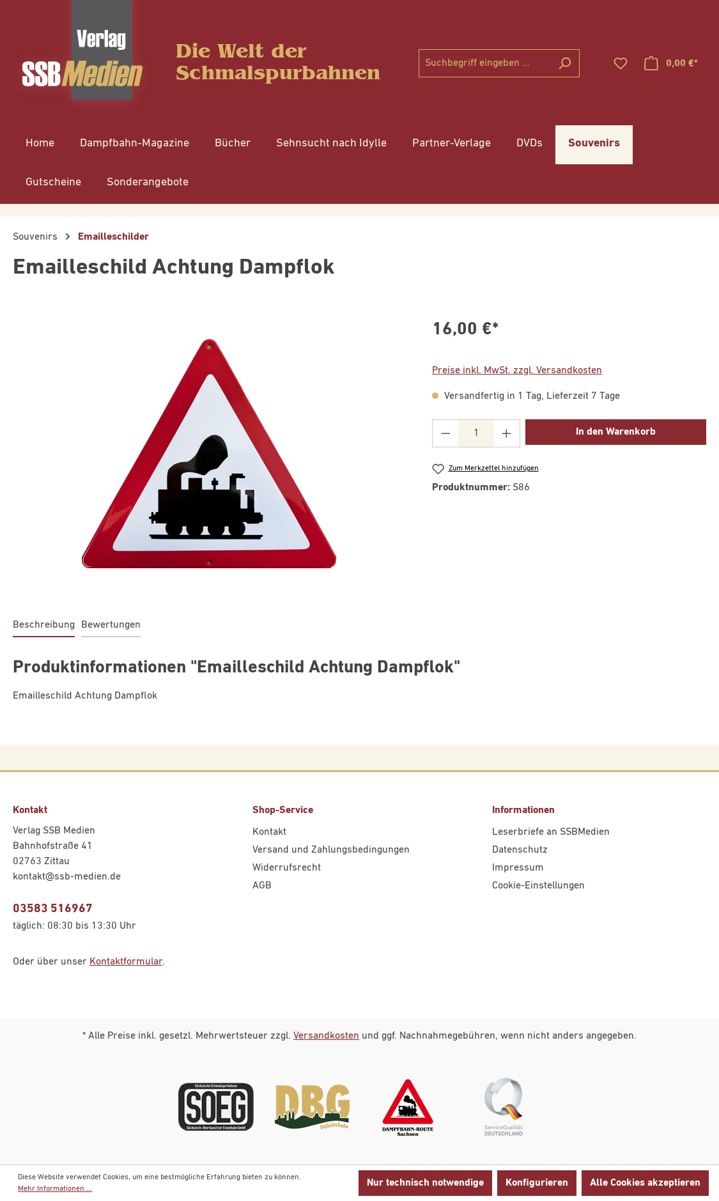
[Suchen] (565, 63)
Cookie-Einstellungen (538, 886)
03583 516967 (53, 909)
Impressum (518, 868)
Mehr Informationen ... (55, 1189)
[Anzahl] (476, 433)
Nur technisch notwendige (425, 1183)
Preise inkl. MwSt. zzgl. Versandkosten (517, 371)
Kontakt (269, 832)
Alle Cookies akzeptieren (645, 1183)
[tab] (44, 625)
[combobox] (484, 63)
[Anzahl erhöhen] (506, 433)
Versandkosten (326, 1036)
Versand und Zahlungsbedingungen (331, 850)
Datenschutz (520, 850)
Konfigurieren (537, 1183)
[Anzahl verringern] (445, 433)
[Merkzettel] (620, 63)
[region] (209, 453)
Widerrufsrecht (286, 868)
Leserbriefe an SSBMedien (551, 832)
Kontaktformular (125, 962)
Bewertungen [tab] (111, 625)
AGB (262, 886)
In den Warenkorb (616, 432)
